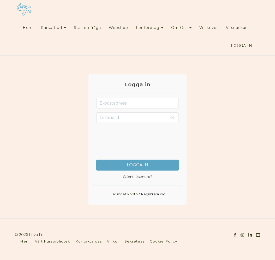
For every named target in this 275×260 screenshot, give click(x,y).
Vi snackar (236, 27)
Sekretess (134, 241)
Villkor (113, 241)
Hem (28, 27)
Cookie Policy (163, 241)
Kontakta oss (88, 241)
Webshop (118, 27)
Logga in (241, 45)
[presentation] (137, 137)
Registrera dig (152, 194)
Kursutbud (53, 27)
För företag (149, 27)
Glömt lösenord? (137, 176)
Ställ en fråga (87, 27)
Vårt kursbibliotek (52, 241)
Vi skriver (208, 27)
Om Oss (181, 27)
